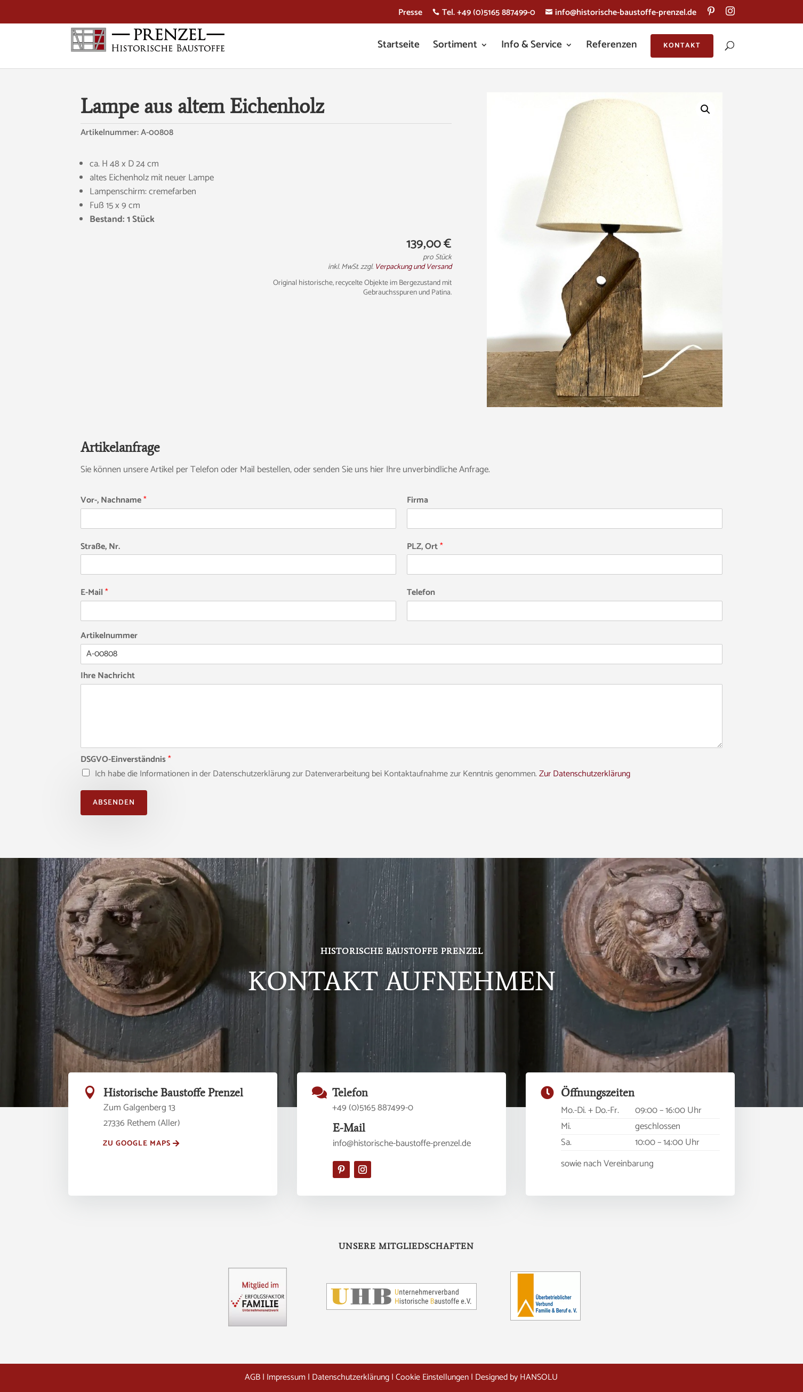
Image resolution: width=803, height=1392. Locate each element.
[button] (705, 109)
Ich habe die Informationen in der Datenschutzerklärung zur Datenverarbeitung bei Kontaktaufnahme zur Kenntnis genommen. (362, 774)
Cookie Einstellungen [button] (432, 1377)
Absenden (114, 803)
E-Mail (94, 593)
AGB (252, 1377)
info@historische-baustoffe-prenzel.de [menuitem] (620, 14)
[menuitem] (711, 14)
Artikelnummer (109, 636)
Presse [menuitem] (410, 14)
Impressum (286, 1377)
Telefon (421, 593)
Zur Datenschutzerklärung (584, 774)
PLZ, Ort (425, 547)
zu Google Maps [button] (137, 1144)
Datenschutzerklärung (350, 1377)
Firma (417, 500)
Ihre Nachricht (108, 676)
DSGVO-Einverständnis (126, 760)
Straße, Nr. (100, 547)
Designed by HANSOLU (516, 1377)
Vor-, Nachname (114, 500)
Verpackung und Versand (413, 267)
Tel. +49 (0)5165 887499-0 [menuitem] (483, 14)
